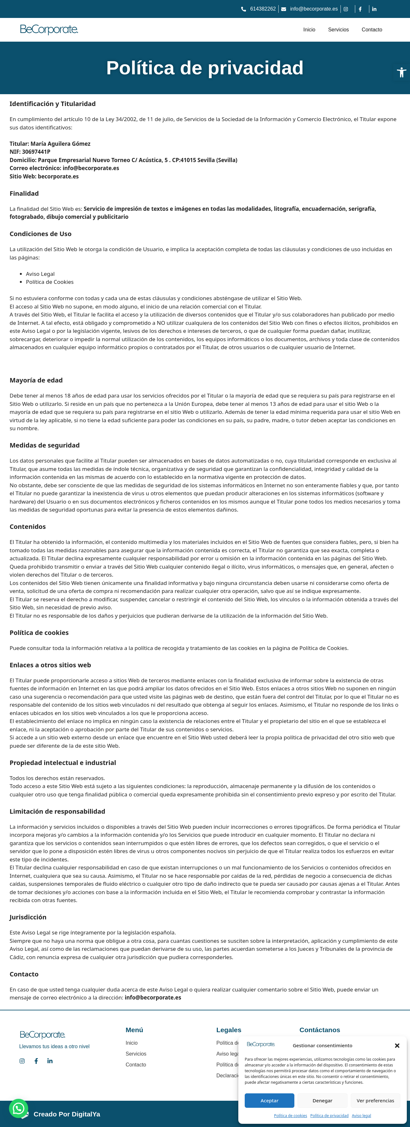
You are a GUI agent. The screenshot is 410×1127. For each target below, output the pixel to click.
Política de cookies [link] (290, 1115)
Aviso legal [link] (361, 1115)
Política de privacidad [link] (329, 1115)
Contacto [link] (372, 29)
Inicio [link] (309, 29)
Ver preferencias (375, 1100)
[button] (397, 1045)
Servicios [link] (338, 29)
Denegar (322, 1100)
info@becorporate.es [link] (314, 9)
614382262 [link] (263, 9)
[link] (401, 72)
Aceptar (270, 1100)
